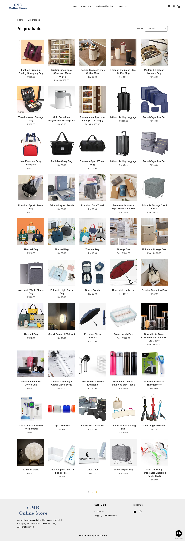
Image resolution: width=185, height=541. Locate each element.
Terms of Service (85, 535)
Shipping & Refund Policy (105, 515)
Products (86, 6)
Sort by (140, 28)
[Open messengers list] (179, 533)
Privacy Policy (101, 535)
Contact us (99, 511)
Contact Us (122, 6)
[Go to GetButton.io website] (179, 538)
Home (74, 6)
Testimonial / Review (104, 6)
